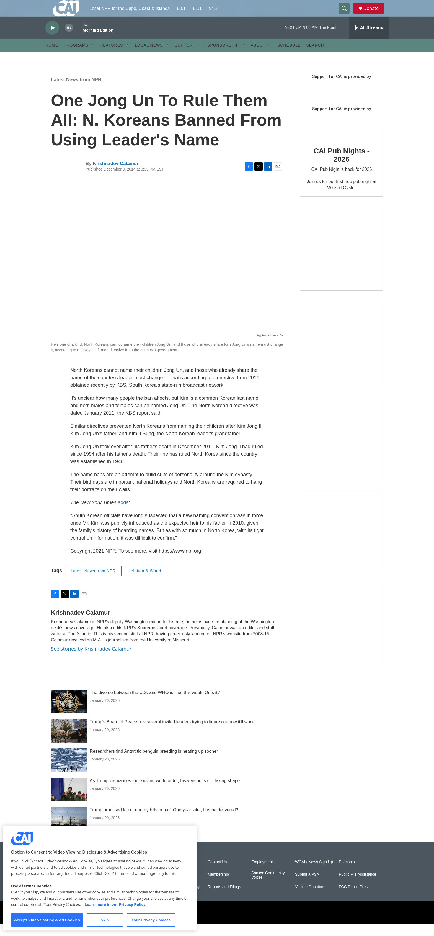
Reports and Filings (224, 899)
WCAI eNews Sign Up (314, 874)
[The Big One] (341, 450)
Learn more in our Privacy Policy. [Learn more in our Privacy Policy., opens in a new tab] (115, 904)
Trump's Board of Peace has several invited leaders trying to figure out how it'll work (172, 734)
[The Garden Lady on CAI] (341, 261)
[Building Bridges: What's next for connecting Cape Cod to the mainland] (341, 544)
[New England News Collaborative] (341, 638)
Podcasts (347, 874)
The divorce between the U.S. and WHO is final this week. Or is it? (155, 705)
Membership (218, 887)
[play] (52, 40)
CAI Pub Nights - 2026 (342, 167)
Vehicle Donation (309, 899)
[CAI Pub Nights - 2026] (316, 146)
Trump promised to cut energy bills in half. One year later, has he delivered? (164, 822)
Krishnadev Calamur (115, 176)
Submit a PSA (307, 887)
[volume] (69, 40)
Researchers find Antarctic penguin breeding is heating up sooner (154, 763)
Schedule (289, 57)
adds (123, 515)
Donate (374, 14)
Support (185, 57)
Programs (76, 57)
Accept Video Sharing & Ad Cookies (47, 919)
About (258, 57)
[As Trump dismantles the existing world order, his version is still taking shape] (69, 802)
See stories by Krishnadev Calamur (91, 661)
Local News (149, 57)
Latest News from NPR (76, 92)
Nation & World (146, 583)
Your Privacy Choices (150, 919)
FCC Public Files (353, 899)
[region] (100, 878)
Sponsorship (223, 57)
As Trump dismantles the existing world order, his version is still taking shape (165, 793)
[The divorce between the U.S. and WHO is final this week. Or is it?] (69, 714)
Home (51, 57)
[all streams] (369, 40)
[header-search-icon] (346, 14)
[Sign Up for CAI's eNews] (341, 355)
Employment (262, 874)
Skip (105, 919)
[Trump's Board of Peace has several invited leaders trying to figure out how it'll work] (69, 743)
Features (111, 57)
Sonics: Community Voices (268, 887)
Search (315, 57)
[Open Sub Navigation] (93, 57)
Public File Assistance (357, 887)
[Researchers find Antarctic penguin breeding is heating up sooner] (69, 773)
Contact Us (217, 874)
